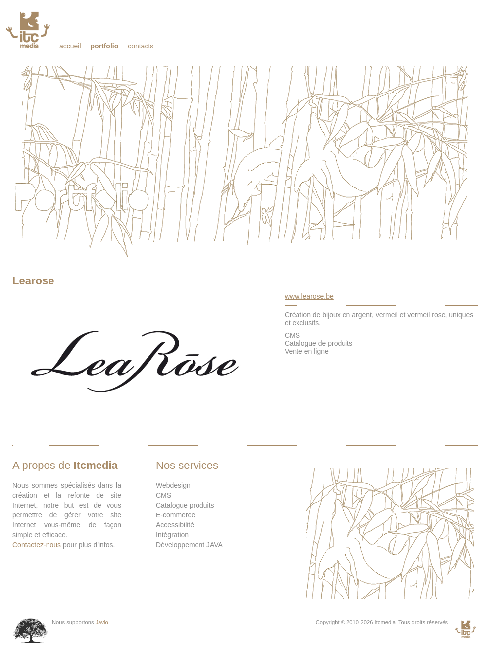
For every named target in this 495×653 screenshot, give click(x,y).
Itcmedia (29, 29)
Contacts (140, 46)
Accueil (70, 46)
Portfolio (104, 46)
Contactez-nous (36, 545)
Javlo (102, 622)
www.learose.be (309, 296)
